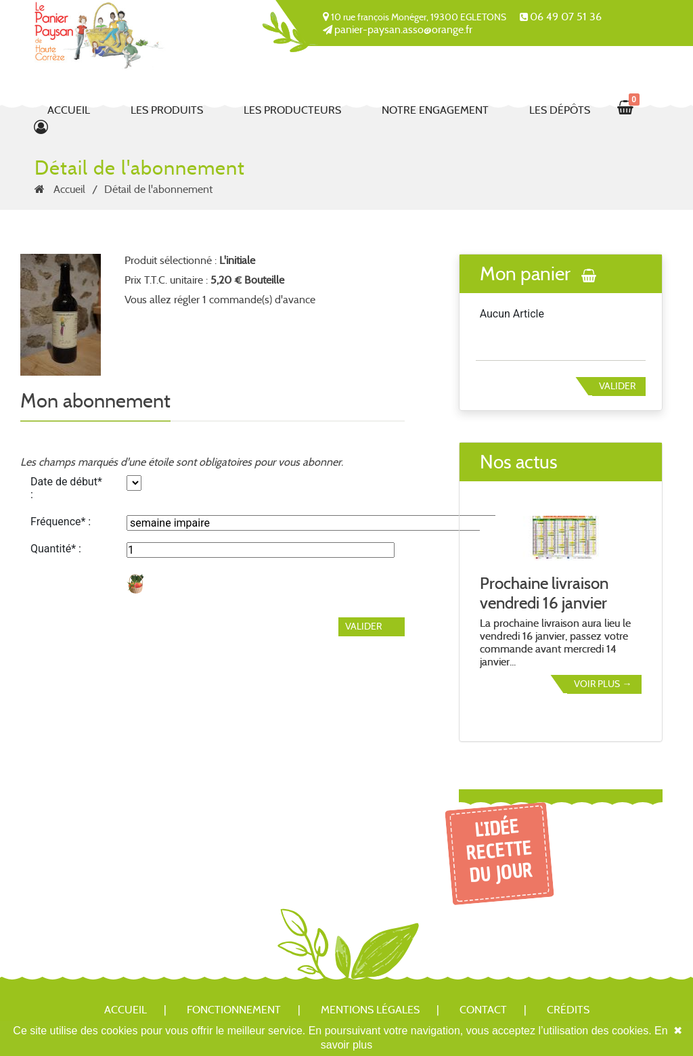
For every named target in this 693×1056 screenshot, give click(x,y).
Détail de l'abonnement (158, 189)
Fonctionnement (234, 1009)
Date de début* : (66, 488)
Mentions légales (370, 1009)
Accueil (68, 110)
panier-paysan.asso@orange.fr (403, 29)
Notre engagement (435, 110)
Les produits (167, 110)
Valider (617, 386)
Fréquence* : (60, 521)
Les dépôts (559, 110)
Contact (483, 1009)
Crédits (568, 1009)
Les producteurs (292, 110)
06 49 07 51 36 (566, 16)
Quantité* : (55, 548)
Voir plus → (602, 684)
